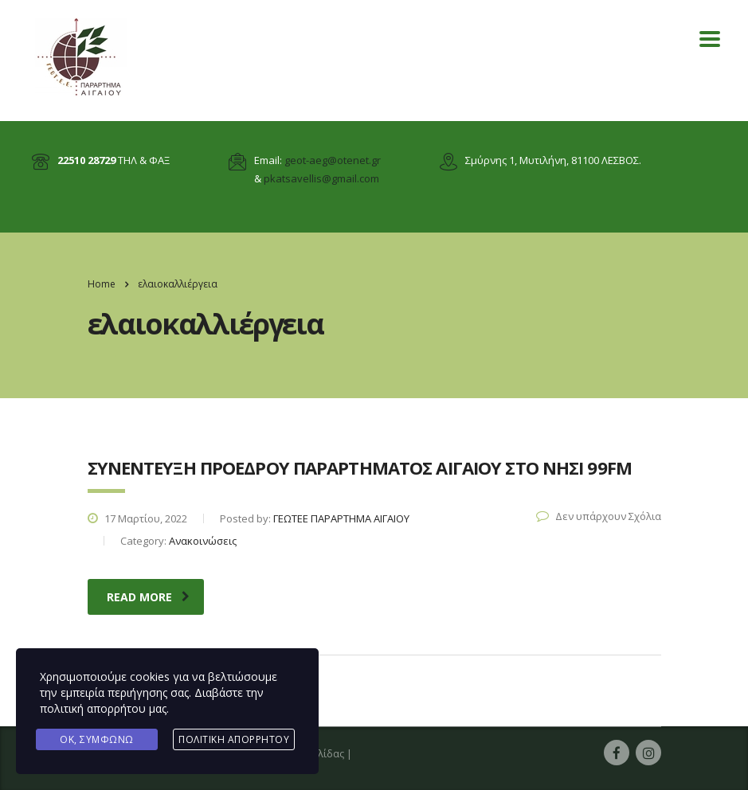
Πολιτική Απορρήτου (233, 739)
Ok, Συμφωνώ (97, 739)
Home (102, 284)
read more (148, 596)
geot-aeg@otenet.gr (332, 160)
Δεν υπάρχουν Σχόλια (598, 516)
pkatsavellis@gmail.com (321, 178)
